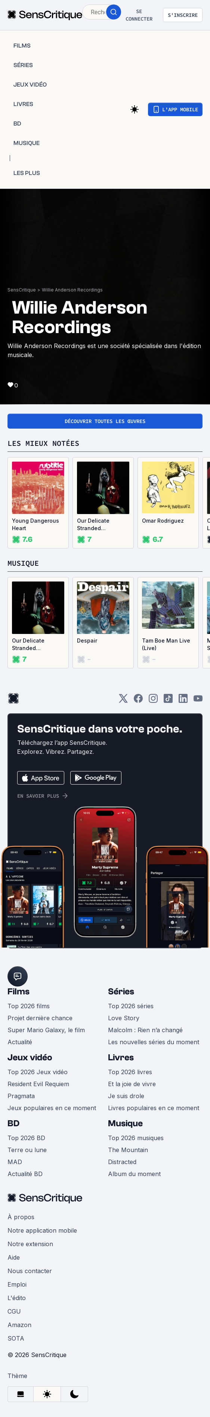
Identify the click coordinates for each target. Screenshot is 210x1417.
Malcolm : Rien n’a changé (145, 1030)
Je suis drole (126, 1096)
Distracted (122, 1162)
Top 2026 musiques (136, 1138)
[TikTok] (168, 701)
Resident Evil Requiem (38, 1084)
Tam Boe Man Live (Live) (166, 644)
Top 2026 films (28, 1006)
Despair (87, 640)
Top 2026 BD (26, 1138)
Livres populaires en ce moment (153, 1108)
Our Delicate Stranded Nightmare (93, 524)
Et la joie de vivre (132, 1084)
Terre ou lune (27, 1150)
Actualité (19, 1042)
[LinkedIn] (183, 701)
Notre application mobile (42, 1230)
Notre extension (30, 1244)
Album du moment (134, 1174)
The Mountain (128, 1150)
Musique (125, 1123)
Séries (121, 992)
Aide (13, 1257)
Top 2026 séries (131, 1006)
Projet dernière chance (39, 1018)
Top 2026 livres (130, 1072)
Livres (121, 1057)
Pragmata (21, 1096)
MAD (14, 1162)
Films (18, 992)
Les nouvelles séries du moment (153, 1042)
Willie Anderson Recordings (72, 290)
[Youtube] (198, 701)
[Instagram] (153, 701)
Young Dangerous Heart (35, 524)
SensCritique (21, 290)
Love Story (123, 1018)
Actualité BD (25, 1174)
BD (13, 1123)
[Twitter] (123, 701)
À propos (20, 1217)
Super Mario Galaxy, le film (46, 1030)
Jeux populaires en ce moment (51, 1108)
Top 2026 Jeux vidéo (37, 1072)
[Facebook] (138, 701)
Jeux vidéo (29, 1057)
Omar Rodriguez (163, 520)
